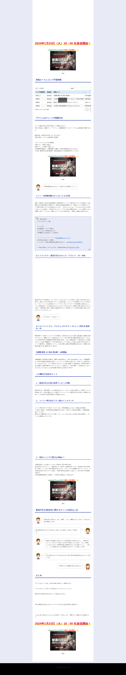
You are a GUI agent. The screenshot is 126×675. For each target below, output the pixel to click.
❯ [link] (89, 109)
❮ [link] (84, 109)
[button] (45, 92)
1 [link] (87, 109)
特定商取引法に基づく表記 (63, 667)
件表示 (42, 88)
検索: (72, 88)
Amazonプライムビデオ (56, 50)
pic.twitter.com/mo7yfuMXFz (75, 242)
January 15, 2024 (74, 247)
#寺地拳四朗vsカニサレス (62, 238)
